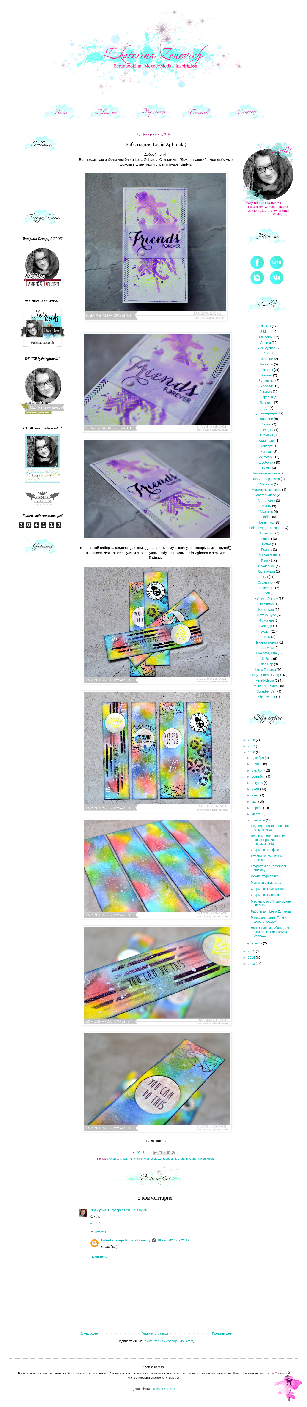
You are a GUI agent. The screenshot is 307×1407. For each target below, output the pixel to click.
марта (256, 814)
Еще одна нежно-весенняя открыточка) (271, 828)
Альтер (113, 1158)
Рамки (265, 560)
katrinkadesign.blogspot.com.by (126, 1240)
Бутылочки (266, 380)
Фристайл (266, 620)
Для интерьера (266, 413)
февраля (259, 820)
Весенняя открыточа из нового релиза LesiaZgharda (268, 839)
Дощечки (266, 419)
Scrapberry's (265, 691)
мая (255, 801)
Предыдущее (222, 1333)
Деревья (266, 397)
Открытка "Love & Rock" (268, 889)
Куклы (266, 468)
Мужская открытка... (266, 882)
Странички (266, 582)
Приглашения (266, 555)
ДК (266, 408)
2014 (252, 957)
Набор (266, 517)
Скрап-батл (266, 571)
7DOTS (265, 326)
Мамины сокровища (266, 489)
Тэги (266, 593)
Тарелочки (266, 588)
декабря (258, 758)
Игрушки (266, 435)
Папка (266, 544)
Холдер (266, 626)
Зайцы (266, 424)
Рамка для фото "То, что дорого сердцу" (269, 919)
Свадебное (266, 566)
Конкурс (266, 451)
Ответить (97, 1222)
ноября (257, 764)
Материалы (266, 500)
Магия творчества (266, 479)
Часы (266, 637)
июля (256, 789)
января (257, 943)
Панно (265, 539)
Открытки (126, 1158)
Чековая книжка (266, 642)
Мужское (266, 511)
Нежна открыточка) (265, 876)
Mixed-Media (206, 1158)
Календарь (266, 440)
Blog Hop (266, 664)
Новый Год (266, 522)
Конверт (266, 446)
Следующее (89, 1333)
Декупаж (265, 391)
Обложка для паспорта (266, 528)
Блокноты (265, 370)
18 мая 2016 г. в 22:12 (173, 1240)
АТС (266, 353)
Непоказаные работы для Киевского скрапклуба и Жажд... (270, 931)
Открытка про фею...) (267, 850)
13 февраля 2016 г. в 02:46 (127, 1210)
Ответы (100, 1232)
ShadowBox (266, 697)
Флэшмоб (266, 604)
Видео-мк (266, 386)
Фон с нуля (141, 1158)
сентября (259, 776)
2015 (252, 951)
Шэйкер (266, 658)
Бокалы (266, 375)
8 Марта (266, 331)
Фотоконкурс (266, 615)
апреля (257, 808)
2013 (252, 963)
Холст (265, 631)
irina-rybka (98, 1210)
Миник (266, 506)
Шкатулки (266, 647)
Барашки (266, 359)
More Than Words (266, 686)
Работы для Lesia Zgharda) (271, 911)
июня (256, 795)
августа (257, 783)
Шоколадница (266, 653)
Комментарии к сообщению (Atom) (168, 1341)
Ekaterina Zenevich (163, 1389)
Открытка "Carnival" (265, 895)
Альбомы (265, 337)
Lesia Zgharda (160, 1158)
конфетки (266, 457)
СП (265, 577)
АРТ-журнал (267, 348)
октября (258, 770)
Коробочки (265, 462)
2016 (252, 752)
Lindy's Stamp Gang (183, 1158)
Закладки (267, 430)
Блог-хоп (266, 364)
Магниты (266, 484)
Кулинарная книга (266, 473)
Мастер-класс (265, 495)
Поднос (266, 549)
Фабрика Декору (265, 598)
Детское (265, 402)
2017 (252, 746)
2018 (252, 740)
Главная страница (155, 1333)
